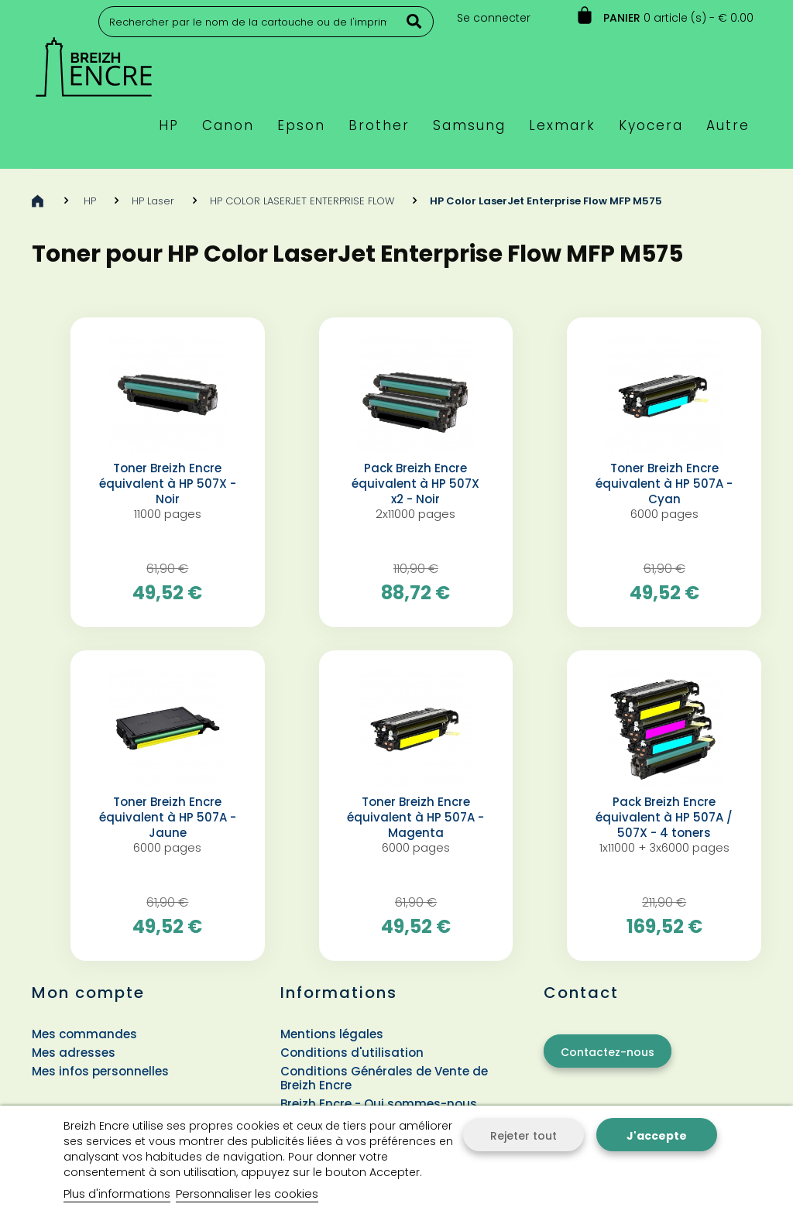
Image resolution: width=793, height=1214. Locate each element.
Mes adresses (73, 1052)
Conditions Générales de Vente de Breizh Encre (384, 1078)
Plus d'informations (117, 1193)
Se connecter (493, 18)
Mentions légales (331, 1034)
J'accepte (657, 1136)
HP (90, 201)
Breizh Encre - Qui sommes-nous (378, 1104)
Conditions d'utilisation (352, 1052)
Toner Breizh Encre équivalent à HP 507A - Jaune (167, 817)
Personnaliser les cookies (247, 1193)
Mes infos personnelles (100, 1071)
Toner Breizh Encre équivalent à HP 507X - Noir (167, 484)
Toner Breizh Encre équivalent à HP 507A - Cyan (664, 484)
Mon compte (88, 992)
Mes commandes (84, 1034)
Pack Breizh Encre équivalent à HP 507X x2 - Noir (415, 484)
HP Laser (153, 201)
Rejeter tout (523, 1136)
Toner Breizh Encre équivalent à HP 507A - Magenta (415, 817)
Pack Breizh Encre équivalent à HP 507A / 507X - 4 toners (664, 817)
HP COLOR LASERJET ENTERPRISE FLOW (302, 201)
